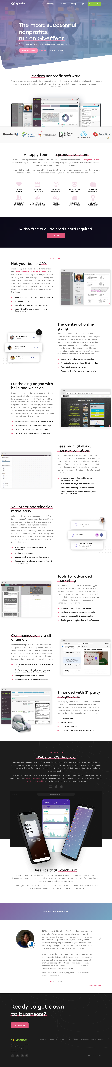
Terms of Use (53, 1039)
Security (68, 1039)
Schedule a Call (94, 4)
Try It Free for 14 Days (28, 50)
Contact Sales (84, 1039)
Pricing (73, 4)
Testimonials (43, 1039)
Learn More (62, 4)
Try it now (56, 235)
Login (81, 4)
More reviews (95, 985)
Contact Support (96, 1039)
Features (50, 4)
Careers (75, 1039)
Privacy (61, 1039)
